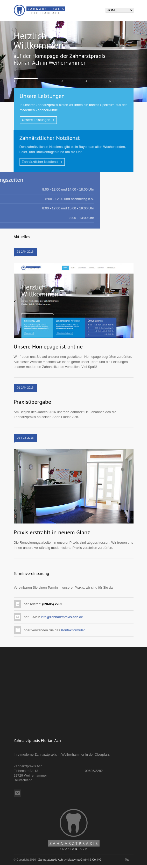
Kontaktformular (73, 630)
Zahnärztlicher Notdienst (46, 137)
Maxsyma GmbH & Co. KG (84, 859)
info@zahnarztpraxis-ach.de (62, 617)
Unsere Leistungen (42, 96)
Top (127, 859)
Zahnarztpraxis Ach (50, 859)
